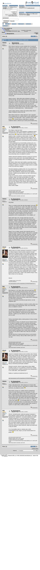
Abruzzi (4, 247)
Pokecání (7, 29)
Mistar (3, 32)
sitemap (34, 455)
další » (37, 33)
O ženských (9, 31)
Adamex (4, 42)
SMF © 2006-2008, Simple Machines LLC (24, 455)
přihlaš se (11, 7)
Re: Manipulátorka (15, 126)
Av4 (19, 31)
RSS (37, 455)
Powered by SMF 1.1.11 (12, 455)
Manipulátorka (10, 33)
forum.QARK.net (8, 28)
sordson (28, 14)
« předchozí (36, 32)
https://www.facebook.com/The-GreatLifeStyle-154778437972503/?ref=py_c (22, 283)
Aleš (3, 126)
